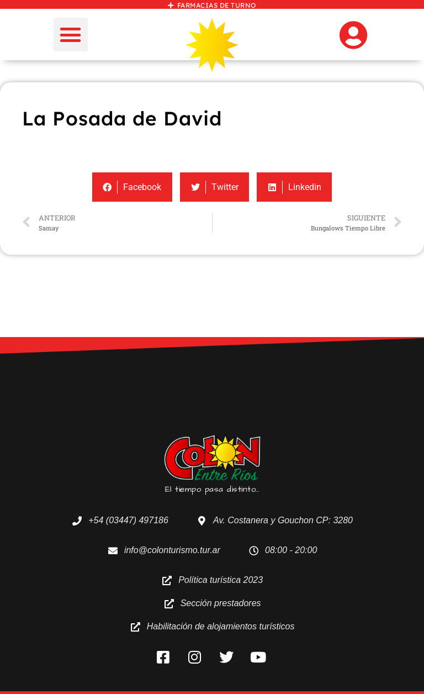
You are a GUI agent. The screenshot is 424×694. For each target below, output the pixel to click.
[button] (71, 35)
